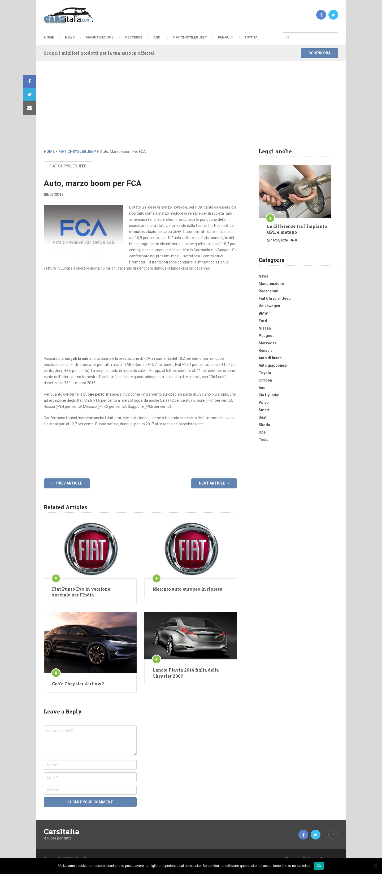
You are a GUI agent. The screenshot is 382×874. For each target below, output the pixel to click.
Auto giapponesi (273, 365)
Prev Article (67, 483)
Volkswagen (269, 306)
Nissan (265, 328)
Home (49, 37)
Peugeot (266, 336)
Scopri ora (320, 53)
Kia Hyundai (269, 395)
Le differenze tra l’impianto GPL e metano (297, 229)
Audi (157, 37)
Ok (318, 866)
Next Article (214, 483)
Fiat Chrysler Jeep (190, 37)
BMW (263, 313)
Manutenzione (99, 37)
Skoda (264, 425)
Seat (263, 417)
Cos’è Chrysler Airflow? (78, 683)
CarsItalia (61, 831)
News (70, 37)
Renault (225, 37)
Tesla (263, 440)
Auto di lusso (270, 358)
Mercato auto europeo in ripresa (188, 589)
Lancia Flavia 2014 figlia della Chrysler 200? (186, 672)
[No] (375, 865)
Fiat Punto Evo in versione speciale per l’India (81, 592)
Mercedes (133, 37)
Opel (263, 432)
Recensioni (268, 291)
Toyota (251, 37)
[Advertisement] (191, 109)
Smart (264, 410)
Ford (263, 321)
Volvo (264, 402)
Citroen (265, 380)
